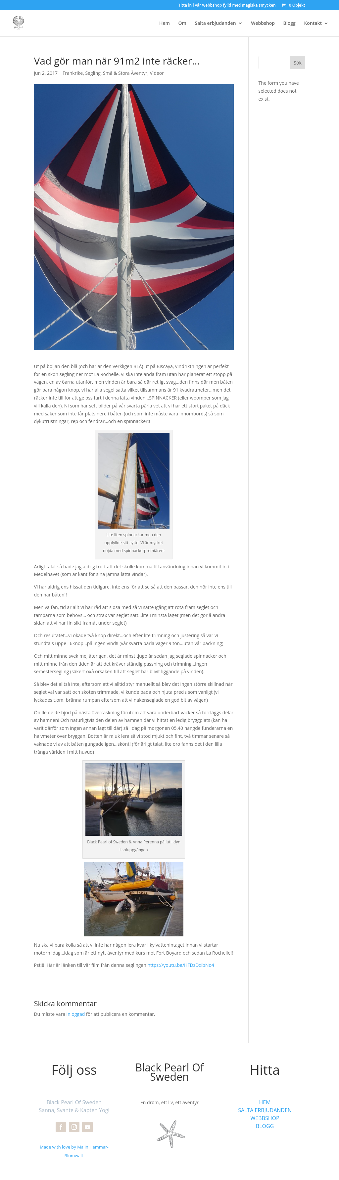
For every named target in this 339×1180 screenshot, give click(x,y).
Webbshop (263, 23)
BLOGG (265, 1126)
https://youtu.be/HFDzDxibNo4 (180, 965)
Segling (92, 73)
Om (182, 23)
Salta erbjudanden (215, 23)
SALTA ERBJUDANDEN (265, 1110)
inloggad (76, 1014)
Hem (164, 23)
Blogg (289, 23)
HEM (265, 1102)
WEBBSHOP (265, 1118)
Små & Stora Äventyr (125, 73)
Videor (157, 73)
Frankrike (73, 73)
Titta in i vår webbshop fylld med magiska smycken (226, 5)
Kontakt (313, 23)
